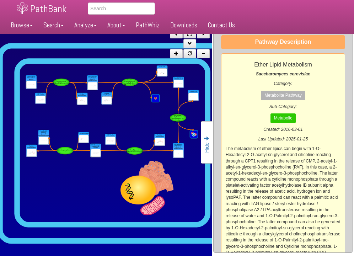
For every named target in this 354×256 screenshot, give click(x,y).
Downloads (183, 25)
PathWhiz (148, 25)
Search (53, 25)
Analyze (85, 25)
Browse (22, 25)
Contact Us (221, 25)
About (116, 25)
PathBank (48, 8)
